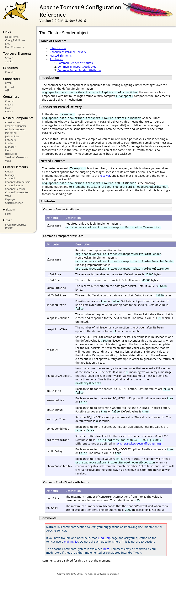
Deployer (10, 199)
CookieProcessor (14, 122)
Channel (10, 178)
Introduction (58, 48)
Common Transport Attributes (76, 66)
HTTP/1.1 (10, 83)
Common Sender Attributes (75, 63)
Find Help (104, 538)
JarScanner (11, 133)
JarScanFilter (12, 136)
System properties (15, 224)
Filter (8, 214)
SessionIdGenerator (16, 157)
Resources (11, 153)
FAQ (7, 43)
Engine (9, 104)
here (106, 549)
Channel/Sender (14, 185)
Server (9, 58)
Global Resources (15, 129)
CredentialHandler (15, 126)
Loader (9, 143)
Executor (10, 72)
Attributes (56, 59)
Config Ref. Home (15, 40)
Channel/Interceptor (17, 192)
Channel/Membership (17, 182)
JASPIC (9, 228)
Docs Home (12, 36)
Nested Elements (61, 55)
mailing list (71, 541)
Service (9, 61)
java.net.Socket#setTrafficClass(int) (138, 443)
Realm (8, 150)
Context (9, 101)
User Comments (14, 47)
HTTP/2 (9, 86)
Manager (10, 146)
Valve (8, 160)
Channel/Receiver (15, 189)
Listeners (10, 140)
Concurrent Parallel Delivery (68, 52)
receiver (105, 175)
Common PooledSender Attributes (79, 70)
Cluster (9, 111)
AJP (7, 90)
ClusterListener (14, 202)
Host (8, 108)
